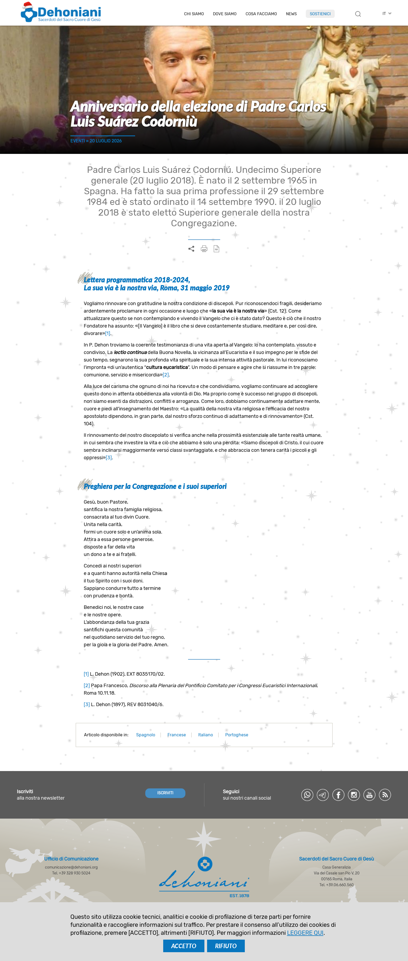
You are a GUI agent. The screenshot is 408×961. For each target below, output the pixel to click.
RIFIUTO (226, 946)
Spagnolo (145, 734)
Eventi (77, 140)
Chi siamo (194, 14)
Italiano (205, 734)
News (291, 14)
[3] (109, 458)
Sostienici (320, 13)
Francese (176, 734)
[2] (166, 375)
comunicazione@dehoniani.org (71, 867)
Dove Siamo (225, 14)
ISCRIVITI (165, 793)
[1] (107, 333)
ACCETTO (183, 946)
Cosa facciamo (261, 14)
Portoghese (236, 734)
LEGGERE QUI (305, 932)
